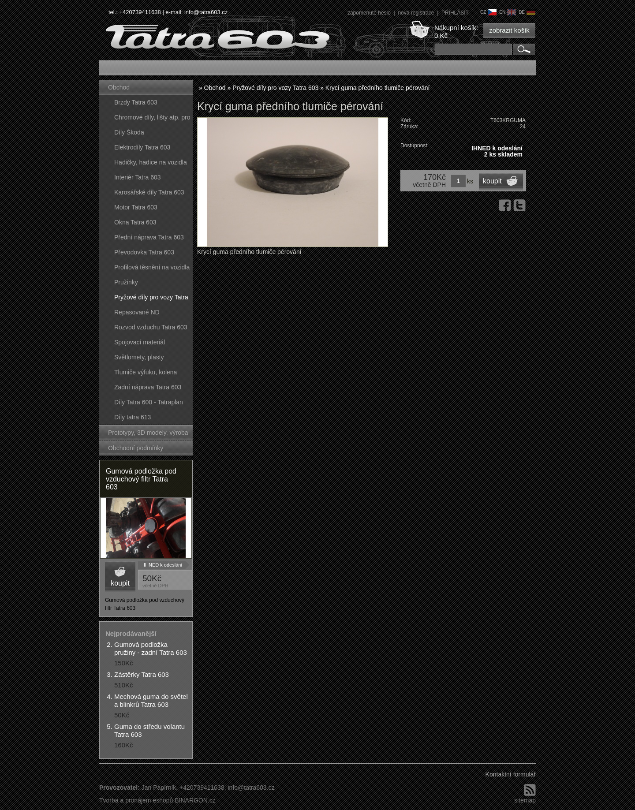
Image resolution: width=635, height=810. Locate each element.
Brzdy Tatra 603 (135, 102)
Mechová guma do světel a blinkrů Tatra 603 (151, 700)
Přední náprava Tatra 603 (149, 237)
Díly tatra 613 (132, 417)
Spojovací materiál (139, 342)
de (527, 12)
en (507, 12)
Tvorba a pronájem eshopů (136, 800)
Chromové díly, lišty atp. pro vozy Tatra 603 (152, 119)
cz (488, 12)
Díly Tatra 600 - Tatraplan (148, 402)
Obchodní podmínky (135, 448)
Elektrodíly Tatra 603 (142, 147)
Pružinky (126, 282)
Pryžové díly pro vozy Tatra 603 (151, 299)
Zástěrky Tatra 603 (141, 674)
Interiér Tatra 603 (137, 177)
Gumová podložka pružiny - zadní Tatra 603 (150, 648)
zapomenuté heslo (369, 13)
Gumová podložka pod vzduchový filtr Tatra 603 (141, 479)
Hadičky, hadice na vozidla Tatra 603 (150, 164)
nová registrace (416, 13)
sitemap (525, 800)
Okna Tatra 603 (135, 222)
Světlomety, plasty (139, 357)
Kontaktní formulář (511, 774)
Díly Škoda (129, 132)
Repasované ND (137, 312)
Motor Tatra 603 (135, 207)
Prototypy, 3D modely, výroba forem (148, 434)
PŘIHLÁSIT (455, 13)
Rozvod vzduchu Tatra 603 (150, 327)
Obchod (119, 87)
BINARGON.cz (195, 800)
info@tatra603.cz (206, 12)
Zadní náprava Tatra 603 (147, 387)
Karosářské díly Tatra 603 (149, 192)
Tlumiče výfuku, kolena (145, 372)
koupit (120, 583)
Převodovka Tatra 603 (144, 252)
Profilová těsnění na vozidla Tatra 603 (152, 269)
